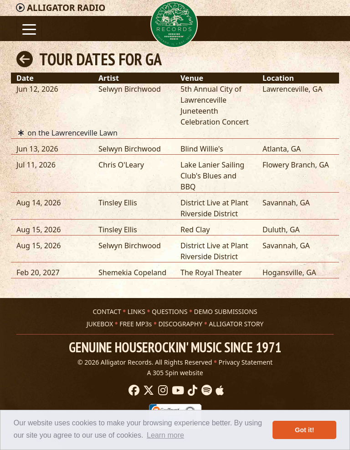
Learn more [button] (165, 435)
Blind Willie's (201, 149)
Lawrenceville (285, 89)
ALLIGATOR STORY (236, 323)
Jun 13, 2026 (37, 149)
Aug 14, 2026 (38, 203)
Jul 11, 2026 (36, 165)
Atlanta (274, 149)
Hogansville (282, 272)
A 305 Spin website (175, 372)
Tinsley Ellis (117, 203)
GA (318, 89)
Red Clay (195, 230)
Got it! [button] (304, 430)
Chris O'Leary (121, 165)
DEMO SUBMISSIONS (225, 311)
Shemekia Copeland (132, 272)
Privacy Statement (246, 362)
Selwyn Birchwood (129, 89)
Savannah (279, 203)
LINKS (136, 311)
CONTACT (107, 311)
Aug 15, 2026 (38, 230)
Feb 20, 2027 (38, 272)
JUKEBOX (100, 323)
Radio (66, 8)
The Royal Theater (211, 272)
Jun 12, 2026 (37, 89)
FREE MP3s (135, 323)
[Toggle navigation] (29, 28)
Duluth (274, 230)
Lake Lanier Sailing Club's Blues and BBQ (212, 176)
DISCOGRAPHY (180, 323)
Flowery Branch (288, 165)
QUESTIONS (169, 311)
